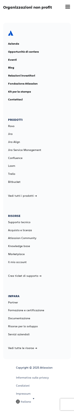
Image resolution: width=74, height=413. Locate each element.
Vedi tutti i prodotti (22, 195)
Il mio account (17, 262)
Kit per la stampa (19, 91)
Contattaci (15, 99)
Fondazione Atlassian (23, 83)
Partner (13, 302)
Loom (11, 165)
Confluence (15, 158)
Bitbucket (14, 181)
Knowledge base (19, 246)
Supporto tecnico (19, 222)
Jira (10, 133)
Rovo (11, 126)
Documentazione (19, 318)
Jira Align (14, 141)
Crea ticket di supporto (24, 275)
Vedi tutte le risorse (22, 348)
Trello (11, 173)
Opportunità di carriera (23, 51)
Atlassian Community (22, 238)
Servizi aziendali (19, 334)
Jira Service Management (24, 149)
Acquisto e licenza (20, 230)
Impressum (23, 393)
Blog (11, 67)
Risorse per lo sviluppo (23, 326)
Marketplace (16, 254)
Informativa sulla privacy (32, 377)
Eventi (12, 59)
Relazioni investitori (21, 75)
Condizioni (23, 385)
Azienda (13, 43)
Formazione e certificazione (26, 310)
